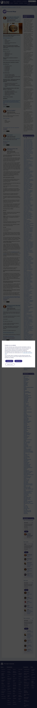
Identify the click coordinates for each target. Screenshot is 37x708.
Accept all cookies (9, 361)
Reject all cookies (18, 361)
